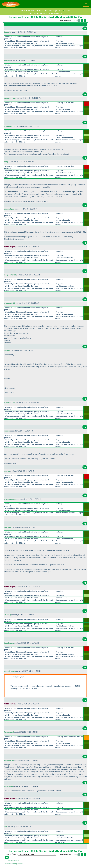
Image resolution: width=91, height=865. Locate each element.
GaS (5, 826)
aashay (7, 60)
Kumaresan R (9, 402)
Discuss (67, 10)
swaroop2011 (9, 303)
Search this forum (12, 861)
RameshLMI (9, 732)
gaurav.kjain (9, 209)
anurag (7, 471)
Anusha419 (8, 786)
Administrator (10, 671)
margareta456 (10, 275)
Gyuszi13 (7, 32)
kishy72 (7, 161)
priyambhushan (10, 499)
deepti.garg (9, 643)
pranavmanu (9, 126)
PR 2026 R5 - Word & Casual (32, 10)
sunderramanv (10, 98)
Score (60, 10)
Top (84, 28)
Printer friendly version (14, 863)
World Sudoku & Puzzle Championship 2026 (45, 13)
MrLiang (7, 614)
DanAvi (7, 350)
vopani (7, 431)
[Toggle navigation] (86, 4)
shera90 (7, 527)
